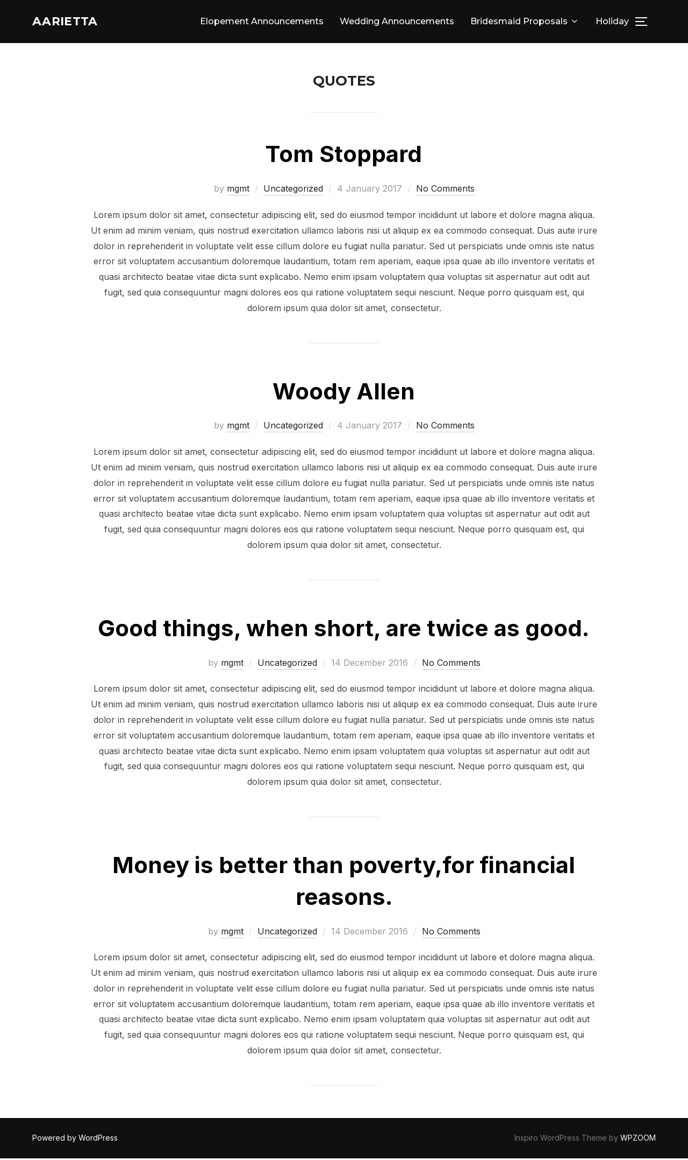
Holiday (612, 22)
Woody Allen (344, 392)
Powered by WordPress (75, 1139)
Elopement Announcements (262, 22)
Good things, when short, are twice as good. (343, 629)
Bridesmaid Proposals (524, 22)
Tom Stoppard (343, 155)
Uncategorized (293, 190)
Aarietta (72, 22)
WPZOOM (638, 1139)
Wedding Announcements (397, 22)
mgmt (238, 190)
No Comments (445, 190)
